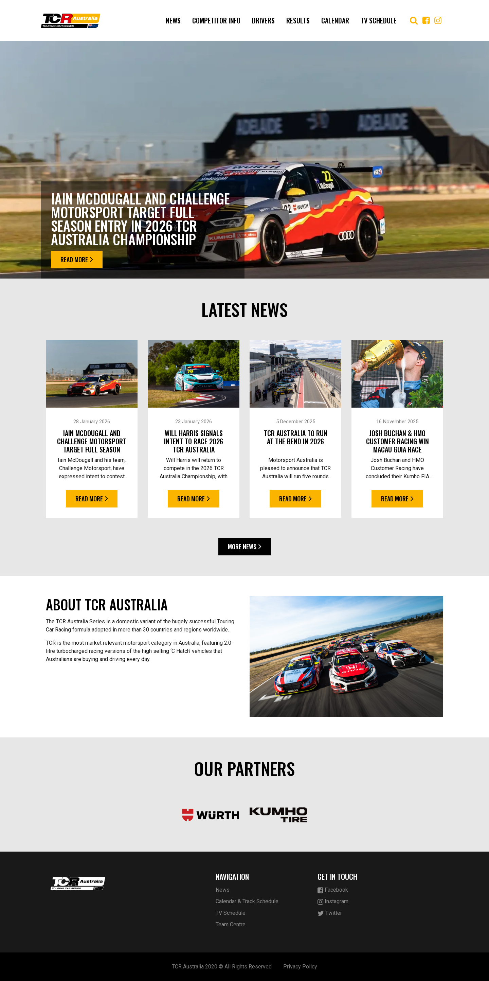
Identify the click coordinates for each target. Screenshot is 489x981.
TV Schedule (379, 20)
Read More (76, 259)
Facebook (333, 890)
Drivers (263, 20)
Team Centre (231, 924)
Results (298, 20)
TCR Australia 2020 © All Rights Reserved (222, 966)
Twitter (330, 913)
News (173, 20)
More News (244, 546)
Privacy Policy (300, 966)
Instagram (333, 901)
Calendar (335, 20)
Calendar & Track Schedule (247, 901)
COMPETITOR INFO (216, 20)
